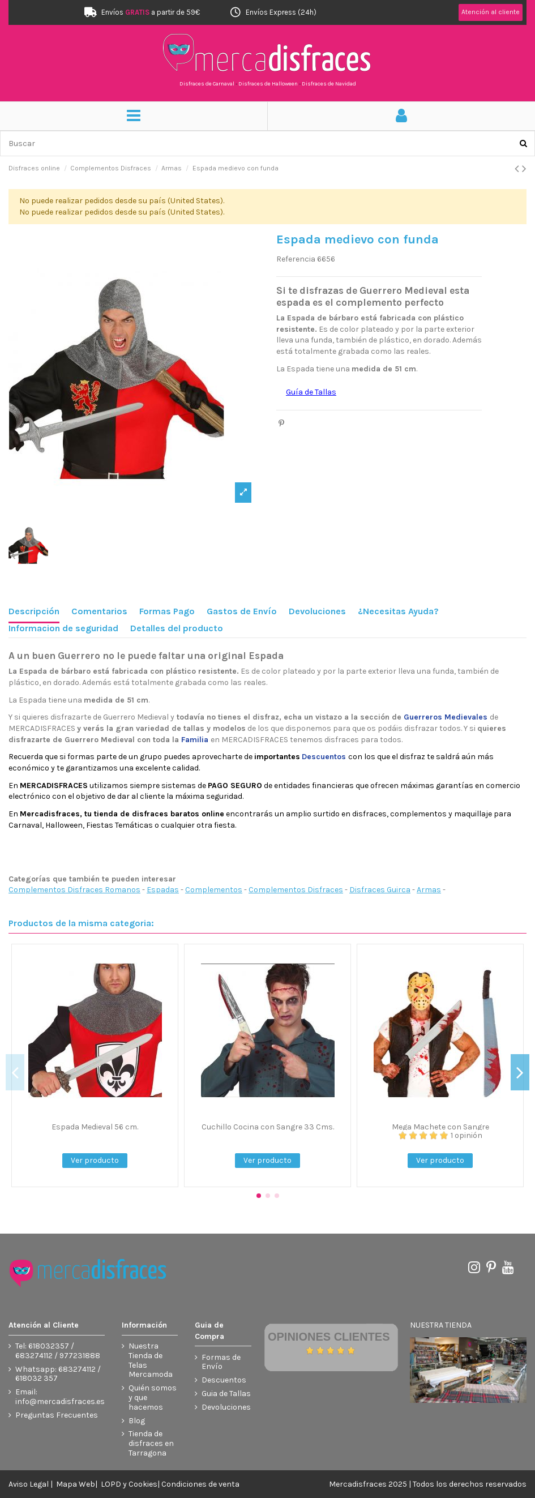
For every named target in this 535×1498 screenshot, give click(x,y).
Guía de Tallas (311, 392)
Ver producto (95, 1160)
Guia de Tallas (226, 1393)
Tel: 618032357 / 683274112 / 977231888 (57, 1351)
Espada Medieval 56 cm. (95, 1127)
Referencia (295, 259)
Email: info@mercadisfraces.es (60, 1397)
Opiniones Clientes (329, 1336)
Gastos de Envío (242, 611)
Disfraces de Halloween (268, 83)
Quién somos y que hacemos (153, 1398)
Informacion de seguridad (63, 628)
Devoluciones (317, 611)
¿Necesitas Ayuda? (398, 611)
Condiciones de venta (200, 1484)
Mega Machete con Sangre (440, 1127)
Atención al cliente (490, 12)
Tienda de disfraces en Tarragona (151, 1443)
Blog (137, 1421)
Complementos (213, 889)
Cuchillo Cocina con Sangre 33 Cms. (268, 1127)
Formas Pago (167, 611)
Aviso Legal (28, 1484)
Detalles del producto (176, 628)
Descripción (33, 611)
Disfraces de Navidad (329, 83)
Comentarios (99, 611)
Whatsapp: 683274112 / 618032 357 (58, 1374)
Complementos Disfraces (296, 889)
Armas (429, 889)
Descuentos (224, 1380)
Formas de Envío (221, 1362)
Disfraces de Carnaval (206, 83)
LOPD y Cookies (129, 1484)
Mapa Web (75, 1484)
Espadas (163, 889)
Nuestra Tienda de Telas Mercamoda (151, 1360)
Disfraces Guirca (379, 889)
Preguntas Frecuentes (56, 1415)
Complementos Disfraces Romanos (74, 889)
